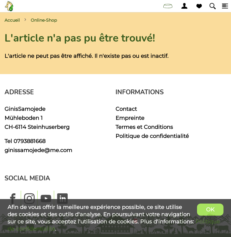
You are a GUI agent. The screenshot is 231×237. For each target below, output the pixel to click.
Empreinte (130, 118)
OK (210, 209)
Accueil (12, 20)
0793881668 (29, 141)
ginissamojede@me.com (38, 150)
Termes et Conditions (144, 127)
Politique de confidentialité (152, 136)
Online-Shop (44, 20)
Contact (126, 109)
